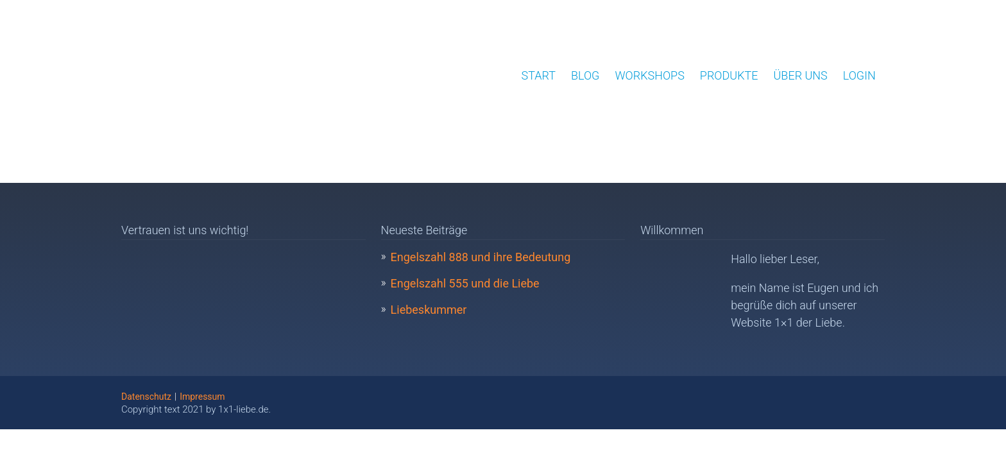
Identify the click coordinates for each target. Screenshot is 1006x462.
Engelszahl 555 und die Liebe (465, 283)
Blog (585, 75)
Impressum (202, 396)
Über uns (801, 75)
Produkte (729, 75)
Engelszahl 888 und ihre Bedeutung (481, 257)
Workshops (649, 75)
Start (539, 75)
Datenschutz (146, 396)
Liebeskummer (429, 309)
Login (859, 75)
